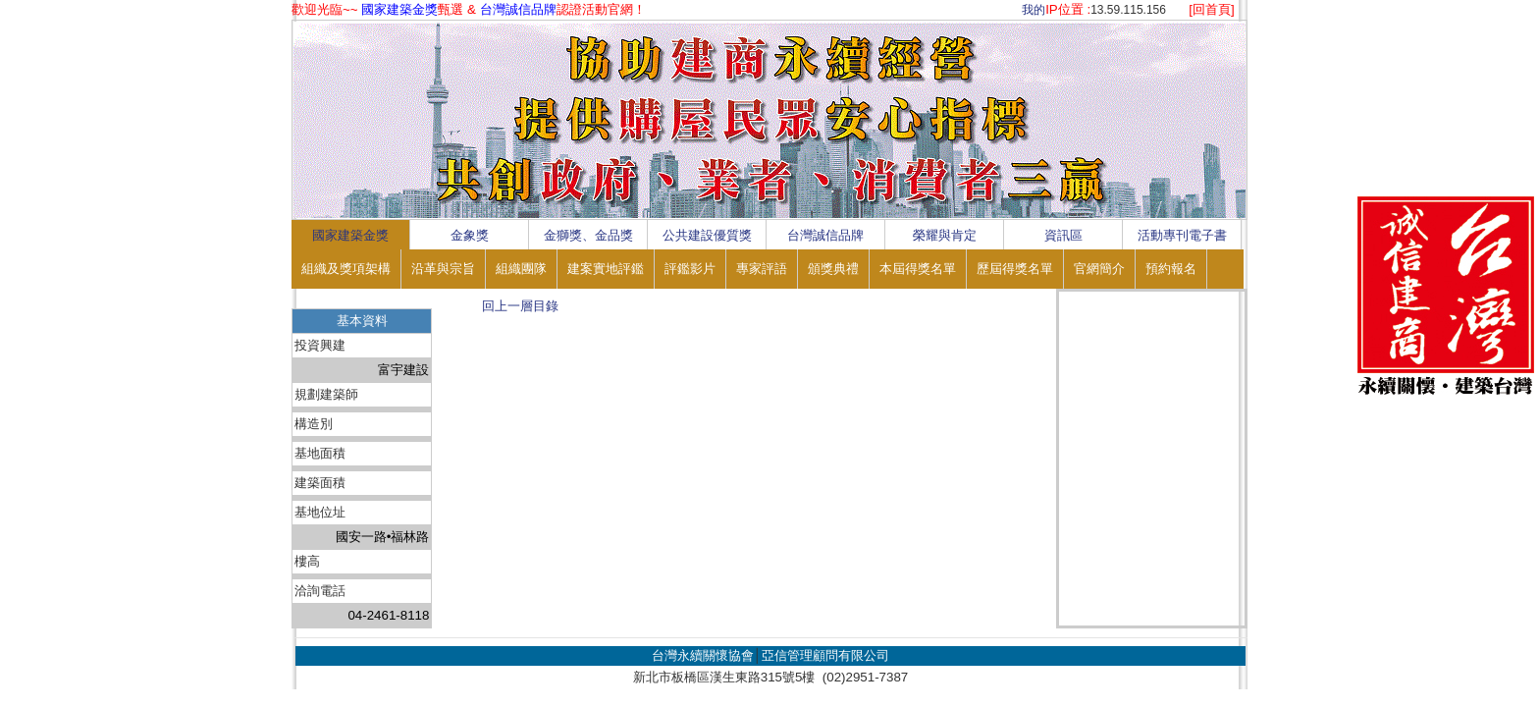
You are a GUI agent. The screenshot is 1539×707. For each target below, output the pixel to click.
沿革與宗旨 (443, 268)
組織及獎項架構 (346, 268)
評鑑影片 (690, 268)
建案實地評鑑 (605, 268)
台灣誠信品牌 (825, 235)
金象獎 (470, 235)
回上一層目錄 (520, 306)
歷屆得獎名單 (1015, 268)
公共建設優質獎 (707, 235)
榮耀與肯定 (945, 235)
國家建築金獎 (350, 235)
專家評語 (761, 268)
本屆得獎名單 (917, 268)
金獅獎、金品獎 (588, 235)
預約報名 (1170, 268)
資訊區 (1063, 235)
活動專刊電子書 (1182, 235)
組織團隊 (521, 268)
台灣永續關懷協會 (703, 655)
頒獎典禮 (833, 268)
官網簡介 (1099, 268)
